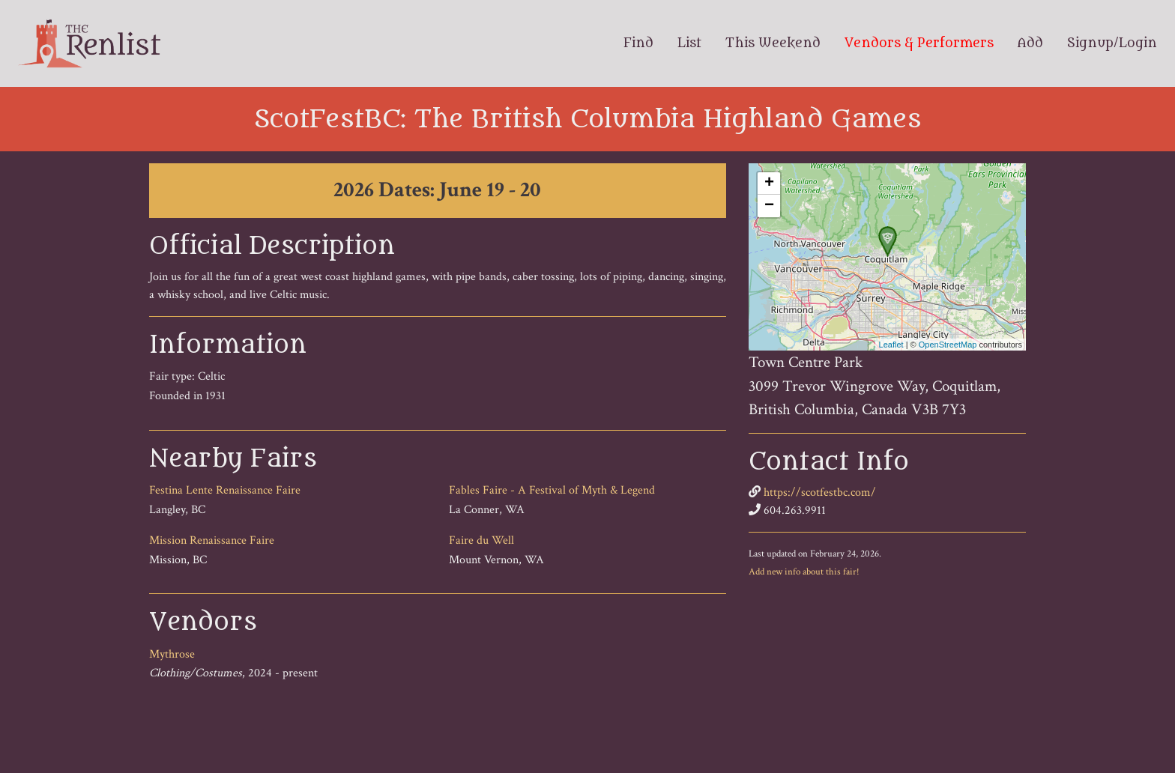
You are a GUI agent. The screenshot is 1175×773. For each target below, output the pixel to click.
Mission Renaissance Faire (211, 540)
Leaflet (891, 344)
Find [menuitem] (638, 43)
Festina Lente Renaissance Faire (224, 490)
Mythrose (172, 654)
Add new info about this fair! (804, 572)
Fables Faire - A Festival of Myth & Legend (552, 490)
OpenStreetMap (948, 344)
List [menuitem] (689, 43)
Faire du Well (481, 540)
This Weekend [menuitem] (773, 43)
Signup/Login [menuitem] (1112, 43)
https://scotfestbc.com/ (820, 492)
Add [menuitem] (1030, 43)
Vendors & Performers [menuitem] (919, 43)
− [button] (769, 206)
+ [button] (769, 183)
